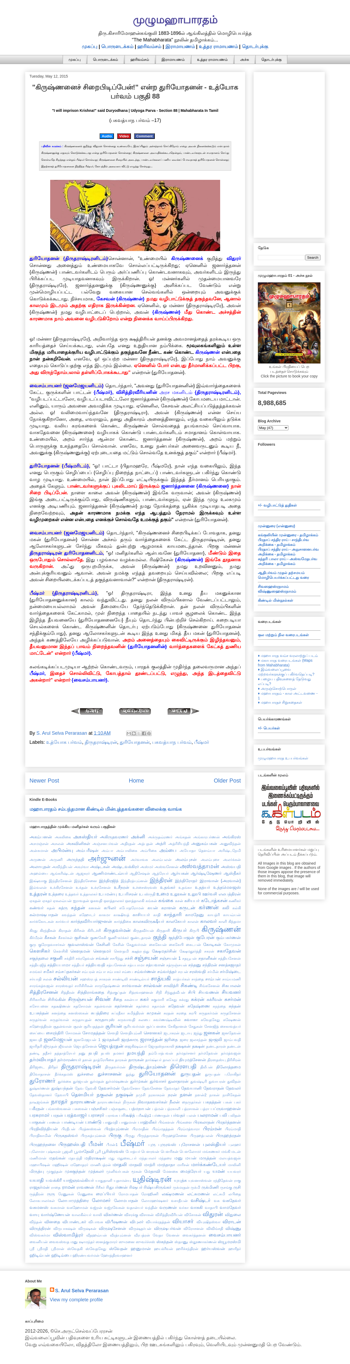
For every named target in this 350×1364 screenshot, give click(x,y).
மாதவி (135, 1164)
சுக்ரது (184, 999)
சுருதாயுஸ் (104, 1019)
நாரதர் (59, 1101)
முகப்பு (89, 46)
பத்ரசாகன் (190, 1109)
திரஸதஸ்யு (216, 1060)
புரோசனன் (189, 1144)
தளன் (87, 1060)
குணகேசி (98, 938)
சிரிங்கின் (57, 999)
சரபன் (183, 972)
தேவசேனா (130, 1088)
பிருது (130, 1135)
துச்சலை (85, 1074)
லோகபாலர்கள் (42, 1201)
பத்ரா (204, 1109)
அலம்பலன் (162, 859)
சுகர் (144, 999)
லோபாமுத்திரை (73, 1200)
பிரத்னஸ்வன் (90, 1129)
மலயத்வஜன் (230, 1158)
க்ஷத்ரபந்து (140, 951)
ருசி (237, 1187)
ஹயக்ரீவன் (163, 1249)
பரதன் (57, 1115)
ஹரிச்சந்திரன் (187, 1249)
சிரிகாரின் (37, 999)
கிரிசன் (79, 930)
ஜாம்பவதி (232, 1040)
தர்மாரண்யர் (69, 1059)
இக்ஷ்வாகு (38, 881)
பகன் (227, 1102)
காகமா (104, 915)
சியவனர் (231, 992)
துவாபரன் (217, 1081)
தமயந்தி (136, 1053)
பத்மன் (158, 1109)
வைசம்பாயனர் (225, 1235)
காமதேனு (194, 914)
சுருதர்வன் (38, 1020)
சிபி (191, 992)
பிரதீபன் (68, 1129)
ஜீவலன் (65, 1046)
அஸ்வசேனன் (166, 867)
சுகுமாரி (157, 999)
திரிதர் (53, 1067)
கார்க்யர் (62, 921)
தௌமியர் (82, 1094)
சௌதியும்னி (131, 1033)
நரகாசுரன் (156, 1095)
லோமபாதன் (126, 1200)
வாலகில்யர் (81, 1215)
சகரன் (209, 951)
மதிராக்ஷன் (95, 1157)
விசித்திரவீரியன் (169, 1215)
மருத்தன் (207, 1157)
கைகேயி (176, 944)
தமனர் (118, 1053)
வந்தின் (151, 1207)
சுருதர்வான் (59, 1020)
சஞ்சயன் (146, 957)
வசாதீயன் (179, 1201)
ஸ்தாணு (181, 1242)
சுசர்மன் (232, 999)
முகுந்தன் (54, 1171)
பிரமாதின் (140, 1129)
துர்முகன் (139, 1081)
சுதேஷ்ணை (198, 1006)
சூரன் (77, 1026)
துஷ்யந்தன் (62, 1088)
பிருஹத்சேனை (174, 1135)
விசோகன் (192, 1215)
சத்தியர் (78, 965)
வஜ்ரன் (96, 1207)
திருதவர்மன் (115, 1067)
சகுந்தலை (38, 958)
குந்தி (160, 937)
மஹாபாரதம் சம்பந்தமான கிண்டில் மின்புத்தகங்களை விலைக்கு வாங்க (105, 809)
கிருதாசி (163, 930)
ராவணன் (85, 1187)
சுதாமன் (158, 1006)
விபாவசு (95, 1222)
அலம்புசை (210, 859)
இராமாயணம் (180, 46)
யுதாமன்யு (122, 1180)
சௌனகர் (153, 1032)
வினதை (52, 1221)
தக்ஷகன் (183, 1046)
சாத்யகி (161, 978)
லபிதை (234, 1194)
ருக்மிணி (210, 1187)
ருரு (51, 1193)
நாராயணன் (82, 1101)
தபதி (93, 1053)
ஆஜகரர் (83, 873)
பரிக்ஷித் (127, 1115)
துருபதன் (190, 1074)
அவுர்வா (81, 867)
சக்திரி (69, 958)
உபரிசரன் (128, 893)
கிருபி (194, 930)
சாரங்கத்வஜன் (41, 986)
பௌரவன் (150, 1151)
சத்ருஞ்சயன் (176, 965)
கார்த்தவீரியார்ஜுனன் (91, 921)
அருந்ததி (75, 859)
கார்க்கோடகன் (41, 921)
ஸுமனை (127, 1242)
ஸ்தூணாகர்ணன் (203, 1242)
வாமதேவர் (230, 1207)
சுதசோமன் (82, 1006)
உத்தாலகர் (88, 894)
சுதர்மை (142, 1006)
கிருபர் (179, 930)
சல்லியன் (65, 978)
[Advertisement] (289, 153)
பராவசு (112, 1115)
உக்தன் (82, 887)
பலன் (191, 1115)
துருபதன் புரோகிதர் (223, 1074)
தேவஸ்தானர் (40, 1095)
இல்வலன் (38, 887)
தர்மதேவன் (208, 1053)
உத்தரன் (38, 893)
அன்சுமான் (38, 850)
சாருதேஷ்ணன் (107, 986)
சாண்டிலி (120, 979)
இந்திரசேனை (85, 881)
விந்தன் (35, 1222)
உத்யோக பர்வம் (64, 742)
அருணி (56, 859)
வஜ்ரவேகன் (114, 1207)
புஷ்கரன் (53, 1151)
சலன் (47, 979)
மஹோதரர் (79, 1165)
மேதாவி (152, 1171)
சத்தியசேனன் (229, 958)
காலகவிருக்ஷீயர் (148, 921)
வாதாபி (211, 1207)
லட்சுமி (219, 1194)
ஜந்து (198, 1033)
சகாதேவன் (229, 951)
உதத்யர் (202, 887)
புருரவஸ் (167, 1144)
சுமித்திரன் (135, 1013)
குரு (32, 944)
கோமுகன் (232, 944)
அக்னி (138, 836)
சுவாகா (191, 1019)
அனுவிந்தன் (230, 844)
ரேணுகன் (66, 1194)
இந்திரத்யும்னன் (134, 881)
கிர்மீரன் (36, 938)
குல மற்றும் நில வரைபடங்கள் (283, 635)
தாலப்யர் (170, 1060)
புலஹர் (235, 1144)
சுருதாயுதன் (82, 1020)
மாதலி (120, 1164)
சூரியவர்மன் (134, 1026)
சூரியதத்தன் (94, 1026)
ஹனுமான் (141, 1248)
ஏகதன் (35, 901)
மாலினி (234, 1165)
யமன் (218, 1171)
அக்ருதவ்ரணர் (160, 837)
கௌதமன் (80, 951)
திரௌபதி (183, 1066)
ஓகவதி (96, 901)
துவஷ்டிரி (198, 1081)
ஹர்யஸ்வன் (213, 1248)
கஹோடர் (87, 915)
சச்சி (129, 958)
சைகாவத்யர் (230, 1026)
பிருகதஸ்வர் (66, 1135)
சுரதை (181, 1013)
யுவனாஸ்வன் (200, 1180)
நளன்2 (201, 1095)
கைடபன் (193, 944)
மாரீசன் (183, 1165)
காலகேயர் (176, 921)
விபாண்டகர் (74, 1221)
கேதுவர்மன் (136, 944)
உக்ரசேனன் (101, 887)
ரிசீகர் (100, 1187)
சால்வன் (152, 985)
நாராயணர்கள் (109, 1102)
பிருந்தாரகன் (148, 1135)
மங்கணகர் (211, 1151)
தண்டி (34, 1053)
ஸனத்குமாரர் (106, 1242)
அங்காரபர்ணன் (206, 837)
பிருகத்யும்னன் (93, 1135)
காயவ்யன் (232, 915)
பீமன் (95, 1144)
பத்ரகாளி (172, 1109)
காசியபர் (141, 914)
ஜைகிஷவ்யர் (136, 1046)
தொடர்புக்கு (255, 46)
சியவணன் (208, 992)
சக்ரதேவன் (85, 958)
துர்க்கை (64, 1081)
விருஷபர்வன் (167, 1228)
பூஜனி (67, 1151)
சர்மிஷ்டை (230, 971)
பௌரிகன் (169, 1151)
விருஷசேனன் (112, 1228)
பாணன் (53, 1122)
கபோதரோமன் (131, 908)
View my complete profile (76, 1299)
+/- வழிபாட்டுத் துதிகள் (277, 505)
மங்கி (225, 1151)
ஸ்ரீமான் (57, 1249)
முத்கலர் (96, 1171)
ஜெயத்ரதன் (110, 1046)
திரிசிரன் (234, 1060)
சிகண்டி (189, 985)
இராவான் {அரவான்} (220, 880)
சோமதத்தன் (93, 1032)
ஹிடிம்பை (61, 1255)
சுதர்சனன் (123, 1006)
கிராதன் (64, 930)
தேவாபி (62, 1095)
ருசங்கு (226, 1187)
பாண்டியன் (73, 1122)
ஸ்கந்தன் (164, 1241)
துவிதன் (234, 1081)
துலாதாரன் (178, 1081)
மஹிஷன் (60, 1165)
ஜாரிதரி (35, 1046)
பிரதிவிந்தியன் (43, 1128)
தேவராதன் (213, 1088)
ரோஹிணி (150, 1194)
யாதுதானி (103, 1180)
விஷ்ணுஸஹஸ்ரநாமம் (277, 591)
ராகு (237, 1180)
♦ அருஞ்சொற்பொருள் (277, 688)
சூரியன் (113, 1026)
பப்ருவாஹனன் (226, 1108)
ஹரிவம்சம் (149, 46)
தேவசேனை (152, 1088)
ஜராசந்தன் (151, 1039)
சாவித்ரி (171, 985)
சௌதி (112, 1033)
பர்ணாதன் (161, 1115)
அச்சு (244, 59)
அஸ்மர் (146, 867)
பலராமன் (208, 1115)
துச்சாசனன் (109, 1074)
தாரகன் (121, 1060)
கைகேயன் (158, 944)
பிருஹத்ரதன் (228, 1135)
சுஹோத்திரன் (40, 1026)
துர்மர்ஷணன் (117, 1081)
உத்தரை (56, 893)
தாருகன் (136, 1059)
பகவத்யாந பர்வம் (171, 742)
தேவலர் (233, 1088)
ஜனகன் (212, 1032)
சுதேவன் (176, 1006)
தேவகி (90, 1088)
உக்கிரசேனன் (61, 887)
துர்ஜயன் (80, 1081)
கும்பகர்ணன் (228, 937)
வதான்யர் (135, 1207)
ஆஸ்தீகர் (232, 873)
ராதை (56, 1187)
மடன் (236, 1151)
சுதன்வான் (103, 1006)
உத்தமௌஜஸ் (227, 887)
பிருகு (115, 1135)
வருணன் (168, 1207)
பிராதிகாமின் (40, 1135)
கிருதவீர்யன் (143, 930)
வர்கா (184, 1207)
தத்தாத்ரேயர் (64, 1053)
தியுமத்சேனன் (192, 1059)
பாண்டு (93, 1122)
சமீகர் (48, 971)
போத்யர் (133, 1151)
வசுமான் (57, 1207)
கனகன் (94, 908)
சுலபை (144, 1020)
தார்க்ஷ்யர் (153, 1060)
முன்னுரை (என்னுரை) (276, 526)
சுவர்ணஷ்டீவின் (167, 1020)
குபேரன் (205, 937)
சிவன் (102, 999)
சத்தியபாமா (58, 964)
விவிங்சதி (214, 1228)
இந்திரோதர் (186, 880)
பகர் (237, 1102)
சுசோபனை (38, 1006)
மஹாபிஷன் (39, 1165)
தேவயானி (191, 1088)
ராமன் (68, 1187)
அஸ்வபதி (231, 866)
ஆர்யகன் (180, 873)
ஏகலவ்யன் (62, 901)
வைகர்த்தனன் (194, 1235)
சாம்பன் (213, 978)
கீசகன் (50, 937)
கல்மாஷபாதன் (43, 914)
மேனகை (170, 1171)
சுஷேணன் (232, 1020)
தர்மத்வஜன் (231, 1053)
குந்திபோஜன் (181, 937)
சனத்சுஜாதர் (230, 964)
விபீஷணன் (116, 1221)
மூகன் (136, 1171)
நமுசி (141, 1095)
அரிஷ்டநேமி (229, 850)
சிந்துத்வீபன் (175, 992)
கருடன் (187, 907)
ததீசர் (47, 1053)
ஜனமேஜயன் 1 (87, 1040)
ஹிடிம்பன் (39, 1255)
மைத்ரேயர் (190, 1171)
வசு (217, 1201)
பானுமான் (127, 1122)
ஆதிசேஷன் (140, 873)
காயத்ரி (213, 915)
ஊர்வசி (209, 893)
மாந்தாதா (166, 1164)
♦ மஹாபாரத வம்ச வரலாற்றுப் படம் (288, 655)
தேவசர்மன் (109, 1088)
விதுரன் (213, 1214)
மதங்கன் (57, 1157)
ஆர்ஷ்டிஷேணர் (206, 873)
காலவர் (208, 921)
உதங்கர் (167, 887)
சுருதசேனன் (230, 1013)
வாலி (97, 1215)
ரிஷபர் (135, 1187)
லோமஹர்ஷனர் (154, 1201)
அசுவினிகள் (78, 843)
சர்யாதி (35, 979)
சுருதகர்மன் (208, 1013)
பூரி (98, 1151)
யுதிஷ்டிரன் (152, 1179)
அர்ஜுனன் (107, 858)
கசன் (179, 901)
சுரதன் (169, 1013)
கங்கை (165, 900)
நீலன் (174, 1101)
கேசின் (118, 944)
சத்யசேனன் (116, 965)
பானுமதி (110, 1122)
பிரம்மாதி (233, 1129)
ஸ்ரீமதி (42, 1249)
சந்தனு (194, 964)
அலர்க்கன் (232, 859)
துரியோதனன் (135, 742)
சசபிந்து (116, 958)
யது (207, 1171)
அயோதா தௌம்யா (197, 850)
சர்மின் (213, 972)
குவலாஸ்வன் (81, 944)
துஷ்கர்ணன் (39, 1088)
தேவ (79, 1088)
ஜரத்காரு (129, 1039)
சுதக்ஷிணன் (60, 1006)
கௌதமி (121, 951)
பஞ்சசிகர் (98, 1108)
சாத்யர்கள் (181, 979)
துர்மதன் (97, 1081)
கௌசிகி (60, 951)
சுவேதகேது (210, 1020)
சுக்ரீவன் (214, 999)
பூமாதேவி (84, 1151)
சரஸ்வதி (197, 971)
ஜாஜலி (215, 1039)
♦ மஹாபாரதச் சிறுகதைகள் (280, 702)
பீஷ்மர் (201, 742)
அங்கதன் (183, 837)
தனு (82, 1053)
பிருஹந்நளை (42, 1144)
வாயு (34, 1214)
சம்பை (127, 972)
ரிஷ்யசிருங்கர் (157, 1187)
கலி (225, 907)
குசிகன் (81, 937)
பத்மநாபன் (140, 1108)
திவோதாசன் (39, 1074)
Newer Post (44, 780)
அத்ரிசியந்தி (178, 844)
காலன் (193, 921)
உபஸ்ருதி (147, 894)
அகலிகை (63, 837)
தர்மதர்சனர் (185, 1053)
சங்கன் (102, 958)
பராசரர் (96, 1115)
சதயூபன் (189, 958)
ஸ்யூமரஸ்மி (229, 1241)
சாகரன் (105, 979)
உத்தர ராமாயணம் (218, 46)
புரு (152, 1144)
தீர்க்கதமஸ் (64, 1074)
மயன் (191, 1157)
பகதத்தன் (212, 1101)
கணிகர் (235, 901)
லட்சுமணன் (198, 1193)
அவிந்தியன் (62, 867)
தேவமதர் (172, 1088)
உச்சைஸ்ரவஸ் (145, 887)
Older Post (227, 780)
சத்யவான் (155, 964)
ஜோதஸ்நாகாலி (161, 1046)
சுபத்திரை (100, 1012)
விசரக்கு (131, 1215)
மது (111, 1158)
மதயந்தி (75, 1158)
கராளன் (168, 907)
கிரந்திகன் (48, 930)
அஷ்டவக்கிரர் (125, 866)
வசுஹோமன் (77, 1207)
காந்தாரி (173, 914)
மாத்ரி (149, 1164)
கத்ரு (63, 907)
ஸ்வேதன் (118, 1248)
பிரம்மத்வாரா (188, 1129)
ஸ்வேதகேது (96, 1249)
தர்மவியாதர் (42, 1059)
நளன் (186, 1094)
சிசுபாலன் (231, 985)
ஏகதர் (47, 901)
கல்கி (236, 908)
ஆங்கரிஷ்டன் (62, 873)
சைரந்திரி (55, 1032)
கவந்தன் (69, 915)
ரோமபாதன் (128, 1194)
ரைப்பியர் (105, 1193)
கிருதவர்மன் (117, 930)
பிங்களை (184, 1122)
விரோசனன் (193, 1228)
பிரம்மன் (212, 1128)
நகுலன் (105, 1094)
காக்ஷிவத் (121, 915)
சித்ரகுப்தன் (116, 992)
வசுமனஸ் (38, 1207)
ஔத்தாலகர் (114, 901)
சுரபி (193, 1013)
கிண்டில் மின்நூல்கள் (275, 600)
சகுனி (56, 958)
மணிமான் (37, 1158)
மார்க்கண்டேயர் (208, 1164)
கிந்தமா (234, 921)
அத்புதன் (145, 844)
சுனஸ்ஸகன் (78, 1013)
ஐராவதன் (81, 901)
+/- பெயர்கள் (269, 728)
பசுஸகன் (80, 1109)
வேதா (158, 1235)
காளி (223, 921)
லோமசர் (101, 1200)
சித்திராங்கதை (90, 992)
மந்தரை (165, 1158)
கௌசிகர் (39, 951)
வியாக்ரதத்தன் (158, 1222)
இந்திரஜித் (108, 880)
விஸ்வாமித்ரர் (68, 1235)
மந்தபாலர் (147, 1158)
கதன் (51, 908)
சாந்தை (197, 979)
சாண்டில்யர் (139, 979)
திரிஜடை (37, 1067)
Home (136, 780)
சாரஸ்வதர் (64, 986)
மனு (178, 1157)
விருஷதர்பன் (140, 1228)
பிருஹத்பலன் (201, 1135)
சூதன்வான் (62, 1026)
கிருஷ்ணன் (221, 929)
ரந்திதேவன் (223, 1180)
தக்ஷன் (198, 1046)
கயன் (152, 907)
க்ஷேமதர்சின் (164, 951)
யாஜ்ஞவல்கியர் (78, 1180)
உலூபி (194, 893)
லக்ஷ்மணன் (173, 1193)
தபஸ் (105, 1053)
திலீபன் (206, 1067)
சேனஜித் (211, 1026)
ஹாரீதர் (234, 1249)
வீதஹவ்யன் (96, 1235)
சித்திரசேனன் (43, 992)
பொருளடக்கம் (117, 46)
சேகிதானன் (177, 1026)
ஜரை (184, 1040)
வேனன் (173, 1235)
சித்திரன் (68, 992)
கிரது (33, 930)
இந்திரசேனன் (60, 881)
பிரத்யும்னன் (116, 1128)
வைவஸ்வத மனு (63, 1242)
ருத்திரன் (36, 1194)
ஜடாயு (186, 1033)
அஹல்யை (38, 873)
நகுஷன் (124, 1094)
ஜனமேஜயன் (58, 1039)
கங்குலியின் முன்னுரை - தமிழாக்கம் (288, 535)
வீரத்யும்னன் (120, 1235)
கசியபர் (191, 900)
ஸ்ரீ (31, 1249)
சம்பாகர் (114, 972)
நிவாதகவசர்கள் (152, 1101)
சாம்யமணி (231, 979)
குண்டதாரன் (140, 938)
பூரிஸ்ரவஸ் (113, 1151)
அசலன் (57, 844)
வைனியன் (38, 1242)
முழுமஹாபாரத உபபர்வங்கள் (283, 758)
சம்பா (101, 972)
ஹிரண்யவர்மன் (86, 1255)
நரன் (172, 1094)
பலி (223, 1115)
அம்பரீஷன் (87, 850)
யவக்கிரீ (54, 1180)
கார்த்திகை (122, 921)
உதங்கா (185, 887)
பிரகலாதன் (204, 1122)
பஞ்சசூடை (118, 1109)
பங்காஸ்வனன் (58, 1109)
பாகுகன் (37, 1122)
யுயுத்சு (180, 1180)
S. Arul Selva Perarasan (82, 1290)
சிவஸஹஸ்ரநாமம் (273, 586)
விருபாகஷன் (64, 1228)
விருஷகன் (87, 1228)
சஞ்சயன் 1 (170, 958)
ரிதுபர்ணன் (117, 1187)
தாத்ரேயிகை (103, 1060)
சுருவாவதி (126, 1020)
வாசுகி (196, 1207)
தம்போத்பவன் (160, 1053)
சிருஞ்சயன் (80, 999)
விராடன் (232, 1221)
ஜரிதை (171, 1039)
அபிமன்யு (62, 850)
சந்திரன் (209, 964)
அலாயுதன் (39, 866)
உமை (162, 893)
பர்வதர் (178, 1115)
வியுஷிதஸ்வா (208, 1222)
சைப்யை (36, 1033)
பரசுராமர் (39, 1115)
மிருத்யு (36, 1171)
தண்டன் (234, 1046)
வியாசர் (183, 1221)
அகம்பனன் (40, 836)
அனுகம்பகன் (204, 843)
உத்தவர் (72, 894)
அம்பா (107, 850)
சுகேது (171, 999)
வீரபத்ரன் (142, 1235)
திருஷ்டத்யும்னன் (147, 1066)
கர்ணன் (209, 907)
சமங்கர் (35, 972)
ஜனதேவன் (231, 1033)
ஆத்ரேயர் (160, 873)
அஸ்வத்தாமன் (199, 866)
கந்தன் (78, 907)
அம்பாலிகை (126, 850)
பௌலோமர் (190, 1151)
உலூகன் (178, 893)
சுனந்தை (59, 1013)
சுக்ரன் (197, 999)
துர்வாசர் (158, 1081)
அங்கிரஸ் (231, 836)
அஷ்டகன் (100, 866)
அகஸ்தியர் (85, 836)
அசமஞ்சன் (39, 844)
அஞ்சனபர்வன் (105, 844)
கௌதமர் (102, 951)
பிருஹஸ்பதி (72, 1144)
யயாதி (36, 1180)
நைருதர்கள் (191, 1102)
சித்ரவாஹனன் (141, 992)
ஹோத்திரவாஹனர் (116, 1255)
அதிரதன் (127, 844)
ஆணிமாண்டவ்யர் (110, 873)
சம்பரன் (88, 972)
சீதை (117, 999)
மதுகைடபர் (126, 1158)
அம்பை (167, 850)
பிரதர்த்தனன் (228, 1122)
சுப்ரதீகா (118, 1013)
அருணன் (37, 859)
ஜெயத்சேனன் (85, 1046)
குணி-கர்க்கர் (118, 938)
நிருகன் (129, 1102)
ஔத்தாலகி (134, 901)
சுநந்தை (219, 1006)
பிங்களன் (166, 1122)
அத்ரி (160, 843)
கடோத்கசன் (214, 900)
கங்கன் (151, 901)
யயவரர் (234, 1171)
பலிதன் (234, 1115)
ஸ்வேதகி (75, 1249)
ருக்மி (195, 1187)
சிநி (159, 992)
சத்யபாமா (135, 965)
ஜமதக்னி (110, 1039)
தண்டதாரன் (216, 1046)
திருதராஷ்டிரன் (101, 742)
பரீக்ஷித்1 (143, 1115)
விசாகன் (146, 1215)
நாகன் (214, 1095)
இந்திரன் (161, 880)
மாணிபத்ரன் (100, 1165)
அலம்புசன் (186, 859)
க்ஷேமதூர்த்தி (190, 951)
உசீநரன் (121, 887)
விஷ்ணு (233, 1228)
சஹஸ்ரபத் (88, 979)
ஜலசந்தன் (198, 1040)
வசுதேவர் (232, 1200)
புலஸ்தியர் (214, 1144)
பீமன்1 (112, 1144)
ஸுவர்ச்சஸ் (145, 1242)
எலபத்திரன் (230, 893)
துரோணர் (42, 1080)
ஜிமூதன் (50, 1046)
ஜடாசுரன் (172, 1033)
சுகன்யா (131, 999)
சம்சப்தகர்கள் (67, 971)
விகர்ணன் (113, 1214)
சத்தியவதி (95, 964)
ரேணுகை (85, 1194)
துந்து (130, 1074)
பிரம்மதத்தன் (163, 1129)
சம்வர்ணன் (145, 971)
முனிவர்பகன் (117, 1171)
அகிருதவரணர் (114, 836)
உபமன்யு (108, 893)
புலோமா (37, 1151)
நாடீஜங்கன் (39, 1102)
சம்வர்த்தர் (167, 971)
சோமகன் (73, 1033)
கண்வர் (36, 907)
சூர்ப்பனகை (156, 1026)
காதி (156, 915)
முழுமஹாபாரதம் (175, 20)
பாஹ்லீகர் (147, 1122)
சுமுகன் (154, 1012)
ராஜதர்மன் (39, 1187)
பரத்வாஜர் (76, 1115)
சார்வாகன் (132, 985)
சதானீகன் (207, 958)
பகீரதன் (36, 1108)
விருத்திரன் (40, 1228)
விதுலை (233, 1214)
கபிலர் (110, 907)
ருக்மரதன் (181, 1187)
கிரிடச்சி (94, 930)
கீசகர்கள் (65, 938)
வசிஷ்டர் (200, 1200)
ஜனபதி (35, 1040)
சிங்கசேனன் (209, 986)
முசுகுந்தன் (75, 1171)
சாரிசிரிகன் (84, 986)
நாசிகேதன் (232, 1095)
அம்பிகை (148, 850)
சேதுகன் (196, 1026)
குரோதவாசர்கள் (51, 944)
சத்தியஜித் (37, 965)
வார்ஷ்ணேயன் (55, 1214)
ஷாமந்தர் (87, 1242)
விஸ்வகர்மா (39, 1235)
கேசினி (103, 944)
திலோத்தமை (228, 1066)
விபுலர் (136, 1221)
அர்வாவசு (139, 859)
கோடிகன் (212, 944)
